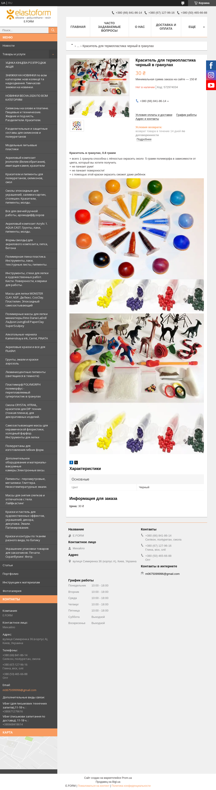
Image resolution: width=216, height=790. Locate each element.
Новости (9, 45)
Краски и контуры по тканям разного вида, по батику (26, 538)
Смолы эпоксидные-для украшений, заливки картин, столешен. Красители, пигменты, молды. (26, 196)
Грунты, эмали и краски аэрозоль (22, 361)
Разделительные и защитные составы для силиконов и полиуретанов (27, 132)
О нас (140, 27)
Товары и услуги (14, 54)
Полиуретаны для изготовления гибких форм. (25, 448)
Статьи (8, 565)
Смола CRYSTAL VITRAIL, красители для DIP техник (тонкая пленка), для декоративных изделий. (23, 411)
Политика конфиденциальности (131, 785)
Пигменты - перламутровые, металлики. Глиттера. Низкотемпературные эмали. (26, 483)
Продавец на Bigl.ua (108, 781)
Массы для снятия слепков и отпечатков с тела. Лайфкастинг (25, 499)
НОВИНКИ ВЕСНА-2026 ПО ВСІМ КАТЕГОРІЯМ (27, 98)
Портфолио (11, 574)
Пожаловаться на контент (93, 785)
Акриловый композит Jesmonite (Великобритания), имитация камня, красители (25, 161)
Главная (78, 27)
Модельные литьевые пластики (21, 147)
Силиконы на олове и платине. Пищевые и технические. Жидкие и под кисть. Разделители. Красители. (27, 114)
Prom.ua (127, 777)
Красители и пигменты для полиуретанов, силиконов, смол (24, 178)
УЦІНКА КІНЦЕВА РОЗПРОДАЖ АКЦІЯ (26, 65)
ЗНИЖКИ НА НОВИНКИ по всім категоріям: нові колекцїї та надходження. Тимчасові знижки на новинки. (26, 81)
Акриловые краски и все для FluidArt (25, 349)
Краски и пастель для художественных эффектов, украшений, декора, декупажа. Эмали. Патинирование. (25, 520)
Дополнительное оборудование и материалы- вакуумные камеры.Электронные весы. (26, 464)
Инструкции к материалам (21, 582)
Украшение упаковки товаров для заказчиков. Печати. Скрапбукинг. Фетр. (27, 553)
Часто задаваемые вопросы (109, 26)
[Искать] (52, 30)
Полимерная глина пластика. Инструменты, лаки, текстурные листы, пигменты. (26, 260)
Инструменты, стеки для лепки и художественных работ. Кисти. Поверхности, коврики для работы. (27, 279)
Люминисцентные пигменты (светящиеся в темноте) (26, 374)
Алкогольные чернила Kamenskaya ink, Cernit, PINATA (27, 336)
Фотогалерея (12, 591)
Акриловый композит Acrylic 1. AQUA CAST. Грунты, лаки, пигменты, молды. (27, 227)
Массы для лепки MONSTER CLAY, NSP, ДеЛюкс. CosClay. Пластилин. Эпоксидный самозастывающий (25, 299)
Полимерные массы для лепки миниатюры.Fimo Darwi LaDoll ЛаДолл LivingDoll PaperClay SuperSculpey (27, 320)
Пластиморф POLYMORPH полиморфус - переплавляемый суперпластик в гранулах (23, 390)
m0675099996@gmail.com (19, 690)
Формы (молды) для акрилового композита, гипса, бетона (27, 244)
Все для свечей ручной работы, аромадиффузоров (25, 213)
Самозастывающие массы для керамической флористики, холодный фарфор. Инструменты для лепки (27, 431)
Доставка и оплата (166, 26)
